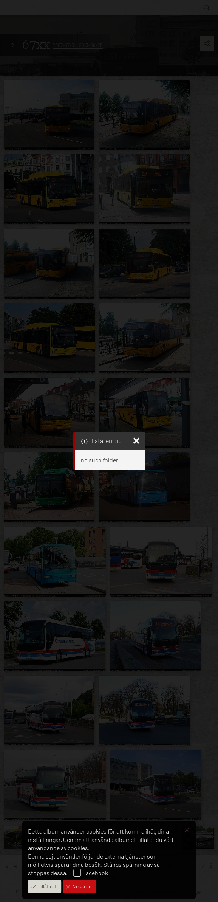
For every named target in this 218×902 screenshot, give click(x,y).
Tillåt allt (46, 886)
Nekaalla (81, 886)
